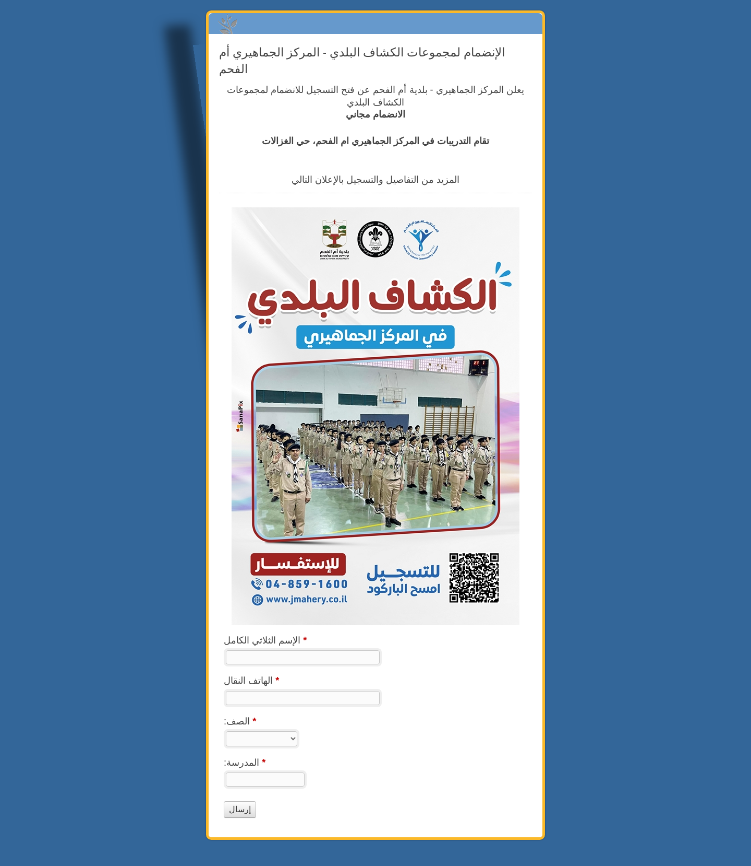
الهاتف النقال (251, 681)
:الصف (240, 722)
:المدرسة (244, 763)
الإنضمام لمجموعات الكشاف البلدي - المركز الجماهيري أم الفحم (375, 23)
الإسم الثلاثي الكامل (265, 641)
